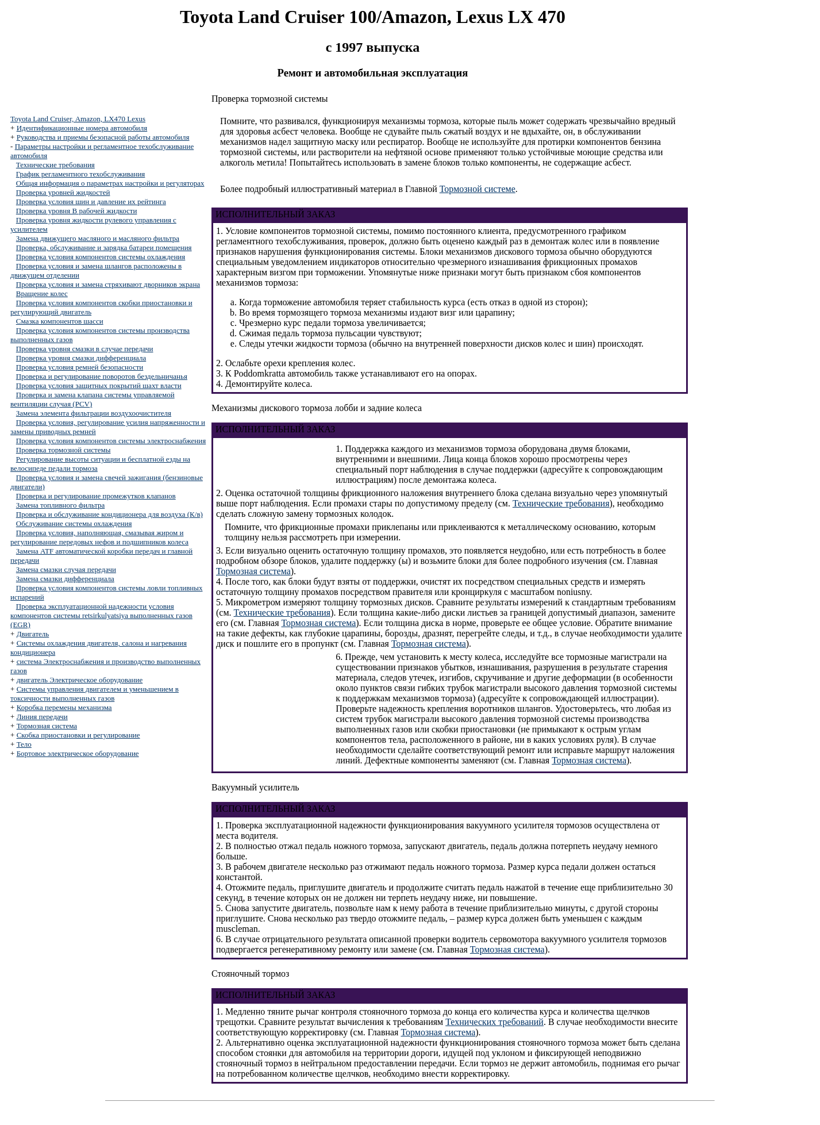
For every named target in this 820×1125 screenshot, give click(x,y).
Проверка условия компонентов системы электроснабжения (111, 440)
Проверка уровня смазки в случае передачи (84, 348)
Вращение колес (42, 293)
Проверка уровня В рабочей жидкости (76, 210)
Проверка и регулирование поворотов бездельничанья (101, 376)
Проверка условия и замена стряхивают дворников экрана (108, 284)
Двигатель (33, 633)
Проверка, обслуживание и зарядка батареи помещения (104, 247)
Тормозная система (47, 725)
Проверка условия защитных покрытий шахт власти (99, 385)
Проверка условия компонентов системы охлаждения (100, 256)
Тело (24, 744)
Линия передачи (42, 716)
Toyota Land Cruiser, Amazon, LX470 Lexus (77, 118)
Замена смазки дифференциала (65, 578)
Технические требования (55, 164)
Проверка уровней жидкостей (63, 192)
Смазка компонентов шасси (59, 321)
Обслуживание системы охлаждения (74, 523)
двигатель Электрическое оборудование (80, 679)
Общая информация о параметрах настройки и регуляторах (110, 183)
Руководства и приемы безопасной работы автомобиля (103, 137)
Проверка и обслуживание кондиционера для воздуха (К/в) (109, 514)
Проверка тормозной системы (63, 450)
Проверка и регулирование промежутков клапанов (96, 496)
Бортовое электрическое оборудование (78, 753)
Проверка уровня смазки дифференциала (81, 358)
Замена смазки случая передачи (66, 569)
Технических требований (494, 1022)
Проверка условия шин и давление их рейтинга (91, 201)
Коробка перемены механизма (64, 707)
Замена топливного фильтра (60, 505)
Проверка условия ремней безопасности (80, 367)
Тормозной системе (477, 189)
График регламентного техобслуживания (80, 174)
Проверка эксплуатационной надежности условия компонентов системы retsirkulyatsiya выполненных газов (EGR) (101, 615)
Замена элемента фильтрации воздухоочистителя (93, 413)
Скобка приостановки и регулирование (78, 735)
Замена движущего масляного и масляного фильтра (97, 238)
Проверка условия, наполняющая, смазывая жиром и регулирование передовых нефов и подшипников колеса (99, 537)
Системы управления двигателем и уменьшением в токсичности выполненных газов (94, 693)
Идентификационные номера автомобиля (82, 128)
